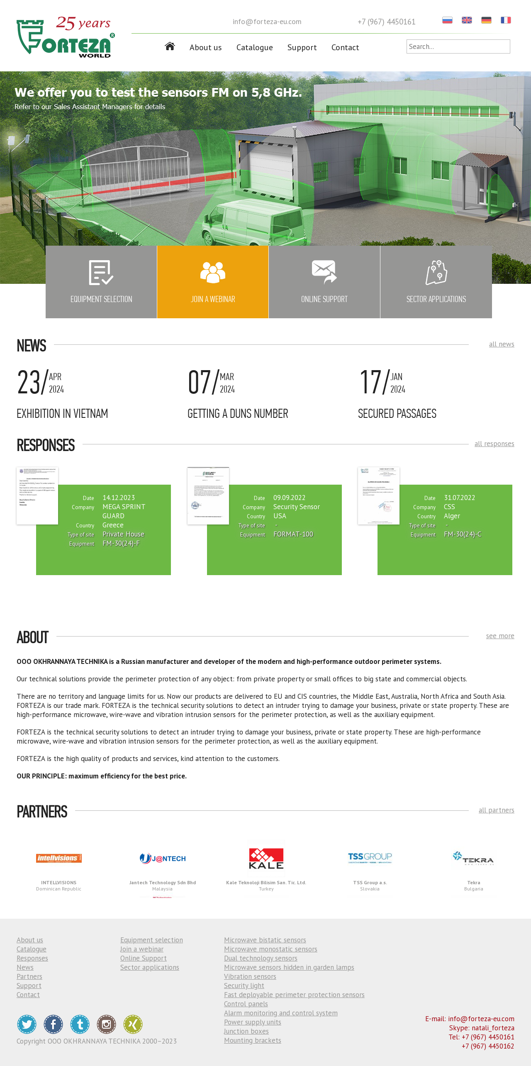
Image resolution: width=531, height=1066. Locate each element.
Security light (244, 985)
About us (206, 47)
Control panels (246, 1003)
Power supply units (252, 1022)
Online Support (143, 958)
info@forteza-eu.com (267, 21)
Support (302, 47)
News (25, 967)
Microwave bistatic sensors (265, 939)
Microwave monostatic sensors (270, 949)
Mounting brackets (252, 1040)
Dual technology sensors (260, 958)
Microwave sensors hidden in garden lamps (289, 967)
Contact (345, 47)
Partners (29, 976)
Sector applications (149, 967)
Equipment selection (151, 939)
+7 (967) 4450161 (387, 22)
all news (501, 344)
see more (500, 635)
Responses (32, 958)
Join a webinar (141, 949)
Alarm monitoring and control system (281, 1012)
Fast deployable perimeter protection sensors (294, 994)
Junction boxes (246, 1031)
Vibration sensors (250, 976)
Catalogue (254, 47)
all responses (494, 443)
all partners (496, 810)
